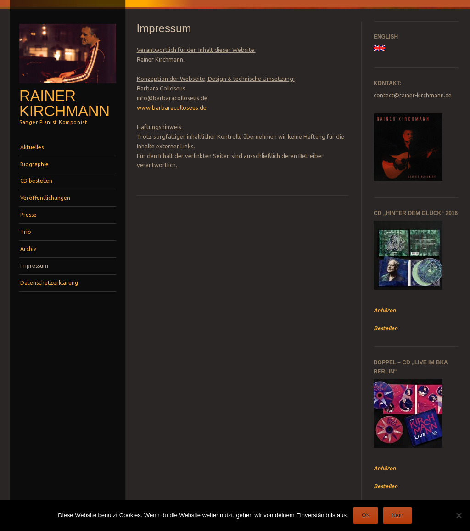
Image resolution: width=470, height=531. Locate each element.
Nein (397, 515)
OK (365, 515)
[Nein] (458, 515)
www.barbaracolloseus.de (172, 107)
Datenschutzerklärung (49, 283)
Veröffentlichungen (45, 198)
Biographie (34, 164)
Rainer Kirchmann (64, 103)
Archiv (28, 249)
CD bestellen (36, 181)
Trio (25, 232)
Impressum (34, 266)
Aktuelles (32, 147)
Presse (28, 215)
